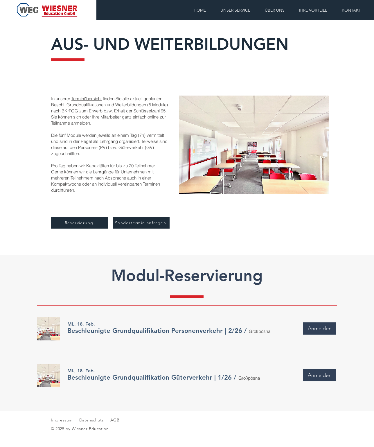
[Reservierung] (79, 223)
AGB (114, 420)
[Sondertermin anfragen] (141, 223)
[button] (154, 330)
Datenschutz (92, 420)
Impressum (62, 420)
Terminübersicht (86, 98)
